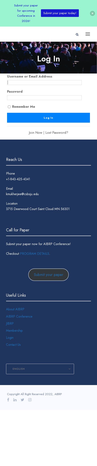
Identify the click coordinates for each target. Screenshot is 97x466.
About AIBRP (15, 309)
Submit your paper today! (59, 13)
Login (10, 337)
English (19, 369)
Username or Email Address (29, 76)
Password (15, 91)
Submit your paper (48, 274)
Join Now (35, 132)
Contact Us (13, 344)
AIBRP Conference (19, 316)
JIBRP (10, 323)
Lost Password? (56, 132)
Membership (14, 330)
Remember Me (21, 106)
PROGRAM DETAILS (34, 253)
